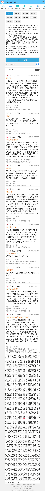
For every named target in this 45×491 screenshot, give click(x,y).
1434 (14, 473)
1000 (24, 429)
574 (37, 394)
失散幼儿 (33, 17)
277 (18, 371)
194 (11, 365)
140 (33, 360)
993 (9, 429)
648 (24, 401)
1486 (20, 478)
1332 (9, 463)
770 (11, 411)
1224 (22, 451)
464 (7, 387)
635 (31, 399)
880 (7, 420)
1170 (10, 446)
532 (16, 392)
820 (16, 415)
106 (28, 357)
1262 (23, 455)
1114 (29, 440)
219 (31, 366)
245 (18, 369)
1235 (17, 453)
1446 (13, 474)
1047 (16, 434)
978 (11, 427)
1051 (27, 434)
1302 (30, 459)
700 (33, 404)
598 (20, 397)
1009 (14, 430)
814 (37, 413)
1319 (8, 462)
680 (24, 403)
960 (7, 426)
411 (31, 382)
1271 (13, 456)
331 (31, 375)
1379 (36, 467)
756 (16, 409)
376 (24, 379)
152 (24, 361)
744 (24, 408)
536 (24, 392)
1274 (22, 456)
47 (37, 354)
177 (9, 364)
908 (33, 421)
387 (13, 380)
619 (31, 398)
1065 (31, 435)
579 (13, 395)
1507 (9, 481)
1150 (24, 444)
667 (31, 402)
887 (22, 420)
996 (16, 429)
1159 (14, 445)
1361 (20, 465)
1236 (20, 453)
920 (24, 422)
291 (13, 373)
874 (29, 418)
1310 (17, 460)
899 (13, 421)
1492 (37, 478)
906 (29, 421)
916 (16, 422)
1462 (23, 476)
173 (35, 362)
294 (20, 373)
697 (27, 404)
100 (15, 357)
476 (33, 387)
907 (31, 421)
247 (22, 369)
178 (11, 364)
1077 (30, 436)
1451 (27, 474)
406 (20, 382)
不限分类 (9, 13)
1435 (17, 473)
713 (27, 406)
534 (20, 392)
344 (24, 376)
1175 (24, 446)
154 (29, 361)
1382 (9, 468)
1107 (9, 440)
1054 (36, 434)
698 (29, 404)
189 (35, 364)
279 (22, 371)
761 (27, 409)
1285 (17, 458)
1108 (12, 440)
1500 (24, 479)
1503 (33, 479)
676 (16, 403)
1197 (16, 449)
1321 (13, 462)
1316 (34, 460)
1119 (8, 441)
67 (33, 355)
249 (27, 369)
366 (37, 378)
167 (22, 362)
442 (29, 384)
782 (37, 411)
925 (35, 422)
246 (20, 369)
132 (16, 360)
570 (29, 394)
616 (24, 398)
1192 (37, 448)
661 (18, 402)
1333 (12, 463)
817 (9, 415)
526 (37, 390)
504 (24, 389)
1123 (19, 441)
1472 (16, 477)
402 (11, 382)
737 (9, 408)
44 (33, 354)
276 (16, 371)
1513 (26, 481)
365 (35, 378)
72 (6, 356)
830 (37, 415)
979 (13, 427)
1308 (12, 460)
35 (19, 354)
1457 (9, 476)
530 (11, 392)
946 (11, 425)
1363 (26, 465)
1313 (26, 460)
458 (29, 385)
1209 (14, 450)
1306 (6, 460)
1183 (12, 448)
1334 (14, 463)
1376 (27, 467)
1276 (27, 456)
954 (29, 425)
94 (5, 357)
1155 (38, 444)
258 (11, 370)
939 (31, 423)
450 (11, 385)
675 (13, 403)
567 (22, 394)
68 (35, 355)
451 (13, 385)
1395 (10, 469)
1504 (36, 479)
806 (20, 413)
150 (20, 361)
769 (9, 411)
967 (22, 426)
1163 (26, 445)
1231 (6, 453)
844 (33, 416)
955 (31, 425)
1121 (13, 441)
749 (35, 408)
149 (18, 361)
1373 (19, 467)
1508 (12, 481)
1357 (9, 465)
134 (20, 360)
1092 (37, 437)
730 (29, 407)
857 (27, 417)
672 (7, 403)
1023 (19, 431)
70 (38, 355)
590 (37, 395)
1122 (16, 441)
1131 (6, 442)
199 (22, 365)
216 (24, 366)
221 (35, 366)
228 (16, 368)
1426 (27, 472)
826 (29, 415)
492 (33, 388)
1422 (16, 472)
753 (9, 409)
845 (35, 416)
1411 (20, 470)
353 (9, 378)
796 (33, 412)
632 (24, 399)
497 (9, 389)
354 (11, 378)
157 (35, 361)
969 (27, 426)
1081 (6, 437)
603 (31, 397)
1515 (31, 481)
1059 (14, 435)
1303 (33, 459)
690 (11, 404)
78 (16, 356)
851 (13, 417)
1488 (26, 478)
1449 (22, 474)
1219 (8, 451)
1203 (33, 449)
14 (21, 352)
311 (22, 374)
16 (24, 352)
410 (29, 382)
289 (9, 373)
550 (20, 393)
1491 (34, 478)
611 (13, 398)
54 (13, 355)
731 (31, 407)
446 (37, 384)
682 (29, 403)
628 (16, 399)
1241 (34, 453)
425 (27, 383)
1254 (36, 454)
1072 (16, 436)
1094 (8, 439)
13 (19, 352)
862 (37, 417)
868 (16, 418)
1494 (8, 479)
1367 (37, 465)
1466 (34, 476)
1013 (26, 430)
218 (29, 366)
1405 (38, 469)
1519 (8, 482)
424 (24, 383)
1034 (14, 432)
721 (9, 407)
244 (16, 369)
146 (11, 361)
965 (18, 426)
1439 (29, 473)
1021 (13, 431)
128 (7, 360)
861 (35, 417)
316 (33, 374)
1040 (31, 432)
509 (35, 389)
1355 (38, 464)
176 (7, 364)
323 (13, 375)
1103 (33, 439)
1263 (26, 455)
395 (31, 380)
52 (10, 355)
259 (13, 370)
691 (13, 404)
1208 (12, 450)
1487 (23, 478)
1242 (37, 453)
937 (27, 423)
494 (37, 388)
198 (20, 365)
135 (22, 360)
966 (20, 426)
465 (9, 387)
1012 (23, 430)
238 (37, 368)
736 (7, 408)
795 (31, 412)
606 (37, 397)
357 (18, 378)
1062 (23, 435)
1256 (6, 455)
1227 (30, 451)
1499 (22, 479)
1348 (19, 464)
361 (27, 378)
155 (31, 361)
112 (7, 359)
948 (16, 425)
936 (24, 423)
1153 (33, 444)
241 (9, 369)
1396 (13, 469)
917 (18, 422)
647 (22, 401)
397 (35, 380)
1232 (9, 453)
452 (16, 385)
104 (24, 357)
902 (20, 421)
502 (20, 389)
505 (27, 389)
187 (31, 364)
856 (24, 417)
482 (11, 388)
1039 (29, 432)
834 (11, 416)
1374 (22, 467)
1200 (24, 449)
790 (20, 412)
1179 (36, 446)
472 (24, 387)
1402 (30, 469)
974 (37, 426)
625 (9, 399)
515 (13, 390)
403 (13, 382)
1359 (14, 465)
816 (7, 415)
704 (7, 406)
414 (37, 382)
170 (29, 362)
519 (22, 390)
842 (29, 416)
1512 (23, 481)
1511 (20, 481)
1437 (23, 473)
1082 (9, 437)
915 (13, 422)
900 (16, 421)
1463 (26, 476)
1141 (34, 442)
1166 (34, 445)
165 (18, 362)
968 (24, 426)
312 (24, 374)
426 (29, 383)
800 (7, 413)
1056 (6, 435)
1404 (36, 469)
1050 (24, 434)
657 (9, 402)
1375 (24, 467)
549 (18, 393)
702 (37, 404)
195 (13, 365)
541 (35, 392)
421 (18, 383)
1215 (31, 450)
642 (11, 401)
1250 (24, 454)
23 (35, 352)
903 (22, 421)
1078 (33, 436)
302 (37, 373)
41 (28, 354)
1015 (31, 430)
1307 (9, 460)
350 (37, 376)
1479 (36, 477)
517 (18, 390)
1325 (24, 462)
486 (20, 388)
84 (25, 356)
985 (27, 427)
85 (26, 356)
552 (24, 393)
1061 (20, 435)
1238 (26, 453)
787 (13, 412)
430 (37, 383)
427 (31, 383)
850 (11, 417)
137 (27, 360)
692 (16, 404)
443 (31, 384)
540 (33, 392)
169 (27, 362)
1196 (13, 449)
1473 (19, 477)
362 (29, 378)
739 (13, 408)
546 (11, 393)
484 (16, 388)
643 (13, 401)
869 (18, 418)
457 (27, 385)
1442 (37, 473)
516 (16, 390)
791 (22, 412)
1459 (14, 476)
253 (35, 369)
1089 (29, 437)
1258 (12, 455)
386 (11, 380)
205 (35, 365)
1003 (33, 429)
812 (33, 413)
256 (7, 370)
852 (16, 417)
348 (33, 376)
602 (29, 397)
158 (37, 361)
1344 (8, 464)
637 (35, 399)
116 (16, 359)
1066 (34, 435)
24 (36, 352)
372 (16, 379)
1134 (14, 442)
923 (31, 422)
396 (33, 380)
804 (16, 413)
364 (33, 378)
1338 (26, 463)
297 (27, 373)
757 (18, 409)
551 (22, 393)
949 (18, 425)
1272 (16, 456)
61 (24, 355)
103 (22, 357)
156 (33, 361)
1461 (20, 476)
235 (31, 368)
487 (22, 388)
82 (22, 356)
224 (7, 368)
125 (35, 359)
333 (35, 375)
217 (27, 366)
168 (24, 362)
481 (9, 388)
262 (20, 370)
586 (29, 395)
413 (35, 382)
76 (12, 356)
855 (22, 417)
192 (7, 365)
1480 (38, 477)
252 (33, 369)
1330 (38, 462)
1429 (36, 472)
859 (31, 417)
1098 (19, 439)
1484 (14, 478)
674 (11, 403)
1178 (33, 446)
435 (13, 384)
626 (11, 399)
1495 (10, 479)
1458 (12, 476)
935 (22, 423)
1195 (10, 449)
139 (31, 360)
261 (18, 370)
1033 (12, 432)
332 (33, 375)
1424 (22, 472)
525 (35, 390)
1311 (20, 460)
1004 (36, 429)
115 (13, 359)
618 (29, 398)
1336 (20, 463)
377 (27, 379)
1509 (14, 481)
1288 (26, 458)
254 (37, 369)
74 (9, 356)
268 (33, 370)
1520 (10, 482)
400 (7, 382)
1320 (10, 462)
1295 (10, 459)
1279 (36, 456)
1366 (34, 465)
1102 (30, 439)
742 (20, 408)
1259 (14, 455)
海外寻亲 (9, 22)
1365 (31, 465)
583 (22, 395)
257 (9, 370)
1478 (33, 477)
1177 (30, 446)
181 (18, 364)
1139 (29, 442)
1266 (34, 455)
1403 (33, 469)
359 (22, 378)
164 (16, 362)
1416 (34, 470)
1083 (12, 437)
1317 (37, 460)
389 (18, 380)
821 (18, 415)
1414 (29, 470)
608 (7, 398)
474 (29, 387)
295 (22, 373)
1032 (9, 432)
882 (11, 420)
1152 (30, 444)
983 (22, 427)
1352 (30, 464)
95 (7, 357)
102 (20, 357)
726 (20, 407)
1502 (30, 479)
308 (16, 374)
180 (16, 364)
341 (18, 376)
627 (13, 399)
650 (29, 401)
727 (22, 407)
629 (18, 399)
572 (33, 394)
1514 (29, 481)
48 (39, 354)
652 (33, 401)
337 (9, 376)
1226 (27, 451)
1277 (30, 456)
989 (35, 427)
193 (9, 365)
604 (33, 397)
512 (7, 390)
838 (20, 416)
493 (35, 388)
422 (20, 383)
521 (27, 390)
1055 (38, 434)
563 (13, 394)
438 (20, 384)
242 (11, 369)
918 (20, 422)
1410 (17, 470)
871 (22, 418)
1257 (9, 455)
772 (16, 411)
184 (24, 364)
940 (33, 423)
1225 (24, 451)
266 (29, 370)
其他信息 (17, 22)
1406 (6, 470)
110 (37, 357)
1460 (17, 476)
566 (20, 394)
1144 (8, 444)
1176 (27, 446)
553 (27, 393)
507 (31, 389)
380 (33, 379)
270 (37, 370)
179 (13, 364)
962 (11, 426)
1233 (12, 453)
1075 (24, 436)
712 (24, 406)
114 (11, 359)
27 (6, 354)
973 (35, 426)
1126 (27, 441)
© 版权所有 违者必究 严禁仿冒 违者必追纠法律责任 (22, 490)
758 (20, 409)
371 (13, 379)
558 (37, 393)
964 (16, 426)
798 (37, 412)
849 (9, 417)
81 (20, 356)
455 (22, 385)
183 (22, 364)
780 (33, 411)
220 (33, 366)
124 (33, 359)
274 (11, 371)
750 (37, 408)
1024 (22, 431)
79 (17, 356)
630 (20, 399)
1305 (38, 459)
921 (27, 422)
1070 (10, 436)
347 (31, 376)
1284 (14, 458)
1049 (22, 434)
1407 (9, 470)
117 (18, 359)
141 (35, 360)
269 (35, 370)
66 (32, 355)
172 (33, 362)
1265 (31, 455)
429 (35, 383)
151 (22, 361)
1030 (38, 431)
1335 (17, 463)
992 (7, 429)
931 (13, 423)
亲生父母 (25, 17)
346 (29, 376)
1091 (34, 437)
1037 (23, 432)
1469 (8, 477)
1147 (16, 444)
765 (35, 409)
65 (30, 355)
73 (8, 356)
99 (13, 357)
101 (17, 357)
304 (7, 374)
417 (9, 383)
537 (27, 392)
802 (11, 413)
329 (27, 375)
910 (37, 421)
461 (35, 385)
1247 (16, 454)
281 (27, 371)
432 (7, 384)
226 (11, 368)
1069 (8, 436)
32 (14, 354)
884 (16, 420)
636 (33, 399)
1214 (29, 450)
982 (20, 427)
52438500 (31, 486)
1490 (31, 478)
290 (11, 373)
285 (35, 371)
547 (13, 393)
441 (27, 384)
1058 (12, 435)
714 (29, 406)
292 (16, 373)
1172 (16, 446)
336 (7, 376)
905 (27, 421)
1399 (22, 469)
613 (18, 398)
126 (37, 359)
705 (9, 406)
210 (11, 366)
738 (11, 408)
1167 (37, 445)
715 (31, 406)
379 (31, 379)
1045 (10, 434)
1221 (13, 451)
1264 (29, 455)
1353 (33, 464)
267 (31, 370)
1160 (17, 445)
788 (16, 412)
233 (27, 368)
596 (16, 397)
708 (16, 406)
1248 (19, 454)
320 (7, 375)
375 (22, 379)
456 (24, 385)
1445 (10, 474)
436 (16, 384)
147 (13, 361)
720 (7, 407)
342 (20, 376)
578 (11, 395)
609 (9, 398)
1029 (36, 431)
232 (24, 368)
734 (37, 407)
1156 (6, 445)
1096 (13, 439)
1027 (30, 431)
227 (13, 368)
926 (37, 422)
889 (27, 420)
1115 (31, 440)
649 (27, 401)
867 (13, 418)
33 (16, 354)
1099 (22, 439)
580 (16, 395)
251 (31, 369)
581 (18, 395)
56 (16, 355)
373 (18, 379)
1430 (38, 472)
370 (11, 379)
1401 (27, 469)
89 (33, 356)
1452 (30, 474)
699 (31, 404)
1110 (17, 440)
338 (11, 376)
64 (29, 355)
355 (13, 378)
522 (29, 390)
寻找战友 (9, 17)
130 (11, 360)
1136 (20, 442)
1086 (20, 437)
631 (22, 399)
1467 (37, 476)
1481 (6, 478)
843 (31, 416)
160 (7, 362)
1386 (20, 468)
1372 (16, 467)
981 (18, 427)
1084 (14, 437)
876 (33, 418)
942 (37, 423)
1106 (6, 440)
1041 (34, 432)
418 (11, 383)
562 (11, 394)
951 (22, 425)
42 (30, 354)
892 (33, 420)
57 (18, 355)
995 (13, 429)
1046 (13, 434)
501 (18, 389)
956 (33, 425)
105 (26, 357)
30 (11, 354)
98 (11, 357)
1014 (29, 430)
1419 (8, 472)
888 (24, 420)
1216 (34, 450)
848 (7, 417)
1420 (10, 472)
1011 (20, 430)
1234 (14, 453)
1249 (22, 454)
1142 (37, 442)
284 (33, 371)
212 (16, 366)
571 (31, 394)
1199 (22, 449)
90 (34, 356)
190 (37, 364)
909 (35, 421)
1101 (27, 439)
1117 (37, 440)
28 (8, 354)
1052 (30, 434)
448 (7, 385)
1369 (8, 467)
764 (33, 409)
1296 (13, 459)
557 (35, 393)
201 (27, 365)
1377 (30, 467)
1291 (34, 458)
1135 (17, 442)
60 (22, 355)
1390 (31, 468)
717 (35, 406)
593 (9, 397)
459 (31, 385)
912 (7, 422)
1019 (8, 431)
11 (16, 352)
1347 (16, 464)
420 (16, 383)
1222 (16, 451)
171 (31, 362)
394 (29, 380)
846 (37, 416)
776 (24, 411)
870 (20, 418)
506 (29, 389)
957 (35, 425)
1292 (37, 458)
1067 (37, 435)
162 (11, 362)
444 (33, 384)
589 (35, 395)
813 (35, 413)
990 (37, 427)
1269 (8, 456)
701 (35, 404)
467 (13, 387)
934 (20, 423)
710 (20, 406)
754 (11, 409)
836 (16, 416)
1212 (23, 450)
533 (18, 392)
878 (37, 418)
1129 (36, 441)
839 (22, 416)
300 (33, 373)
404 (16, 382)
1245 (10, 454)
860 (33, 417)
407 (22, 382)
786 (11, 412)
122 (29, 359)
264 (24, 370)
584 (24, 395)
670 (37, 402)
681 (27, 403)
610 (11, 398)
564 (16, 394)
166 (20, 362)
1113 (26, 440)
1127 (30, 441)
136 (24, 360)
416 (7, 383)
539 (31, 392)
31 (12, 354)
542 (37, 392)
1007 (9, 430)
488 (24, 388)
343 (22, 376)
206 (37, 365)
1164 (29, 445)
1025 (24, 431)
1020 (10, 431)
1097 (16, 439)
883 (13, 420)
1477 (30, 477)
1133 (12, 442)
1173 (19, 446)
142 (37, 360)
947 (13, 425)
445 (35, 384)
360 (24, 378)
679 (22, 403)
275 (13, 371)
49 (5, 355)
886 (20, 420)
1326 (27, 462)
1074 (22, 436)
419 (13, 383)
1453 (33, 474)
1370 (10, 467)
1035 (17, 432)
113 (9, 359)
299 (31, 373)
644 (16, 401)
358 (20, 378)
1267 (37, 455)
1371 (13, 467)
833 (9, 416)
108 (33, 357)
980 (16, 427)
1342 (37, 463)
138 (29, 360)
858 (29, 417)
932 (16, 423)
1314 (29, 460)
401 (9, 382)
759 (22, 409)
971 (31, 426)
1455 (38, 474)
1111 (20, 440)
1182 (9, 448)
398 (37, 380)
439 (22, 384)
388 (16, 380)
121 (27, 359)
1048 (19, 434)
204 (33, 365)
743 (22, 408)
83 (23, 356)
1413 (26, 470)
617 (27, 398)
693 (18, 404)
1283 (12, 458)
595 (13, 397)
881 (9, 420)
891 (31, 420)
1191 (34, 448)
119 (22, 359)
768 (7, 411)
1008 (12, 430)
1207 (9, 450)
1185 (17, 448)
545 (9, 393)
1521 (13, 482)
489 (27, 388)
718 (37, 406)
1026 (27, 431)
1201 (27, 449)
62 (26, 355)
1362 (23, 465)
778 (29, 411)
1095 (10, 439)
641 (9, 401)
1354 (36, 464)
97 (10, 357)
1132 (9, 442)
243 (13, 369)
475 (31, 387)
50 (7, 355)
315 (31, 374)
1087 (23, 437)
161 (9, 362)
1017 (37, 430)
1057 (9, 435)
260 (16, 370)
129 (9, 360)
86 (28, 356)
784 (7, 412)
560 (7, 394)
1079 (36, 436)
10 (14, 352)
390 (20, 380)
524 (33, 390)
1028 (33, 431)
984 (24, 427)
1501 (27, 479)
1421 (13, 472)
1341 (34, 463)
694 (20, 404)
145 (9, 361)
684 (33, 403)
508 (33, 389)
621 (35, 398)
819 (13, 415)
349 (35, 376)
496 (7, 389)
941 (35, 423)
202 (29, 365)
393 (27, 380)
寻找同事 (17, 17)
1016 (34, 430)
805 (18, 413)
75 (11, 356)
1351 (27, 464)
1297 (16, 459)
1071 (13, 436)
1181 (6, 448)
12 (17, 352)
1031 (6, 432)
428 (33, 383)
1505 (38, 479)
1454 (36, 474)
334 (37, 375)
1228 (33, 451)
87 (30, 356)
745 (27, 408)
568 (24, 394)
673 (9, 403)
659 (13, 402)
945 (9, 425)
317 (35, 374)
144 (7, 361)
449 (9, 385)
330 (29, 375)
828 (33, 415)
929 (9, 423)
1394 (8, 469)
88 (31, 356)
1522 (16, 482)
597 (18, 397)
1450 (24, 474)
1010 (17, 430)
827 (31, 415)
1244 (8, 454)
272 (7, 371)
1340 (31, 463)
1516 (34, 481)
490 (29, 388)
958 (37, 425)
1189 (29, 448)
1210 (17, 450)
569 (27, 394)
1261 (20, 455)
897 (9, 421)
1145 (10, 444)
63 (27, 355)
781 (35, 411)
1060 (17, 435)
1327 (30, 462)
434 (11, 384)
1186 (20, 448)
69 (36, 355)
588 (33, 395)
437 (18, 384)
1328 (33, 462)
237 (35, 368)
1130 (38, 441)
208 (7, 366)
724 (16, 407)
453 (18, 385)
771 (13, 411)
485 (18, 388)
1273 (19, 456)
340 (16, 376)
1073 (19, 436)
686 (37, 403)
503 (22, 389)
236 (33, 368)
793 (27, 412)
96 (8, 357)
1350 (24, 464)
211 (13, 366)
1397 (16, 469)
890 (29, 420)
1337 (23, 463)
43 (31, 354)
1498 (19, 479)
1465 (31, 476)
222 (37, 366)
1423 (19, 472)
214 (20, 366)
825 (27, 415)
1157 (9, 445)
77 (14, 356)
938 (29, 423)
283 (31, 371)
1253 (33, 454)
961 (9, 426)
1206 (6, 450)
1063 (26, 435)
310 (20, 374)
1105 (38, 439)
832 (7, 416)
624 (7, 399)
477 (35, 387)
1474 (22, 477)
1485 (17, 478)
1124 (22, 441)
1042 (37, 432)
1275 (24, 456)
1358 (12, 465)
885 (18, 420)
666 (29, 402)
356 (16, 378)
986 (29, 427)
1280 (38, 456)
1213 (26, 450)
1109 (14, 440)
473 (27, 387)
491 (31, 388)
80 (19, 356)
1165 (31, 445)
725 (18, 407)
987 (31, 427)
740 (16, 408)
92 (37, 356)
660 (16, 402)
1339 (29, 463)
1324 (22, 462)
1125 (24, 441)
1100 (24, 439)
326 (20, 375)
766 (37, 409)
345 (27, 376)
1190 (31, 448)
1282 (9, 458)
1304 (36, 459)
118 (20, 359)
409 (27, 382)
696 (24, 404)
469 (18, 387)
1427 (30, 472)
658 (11, 402)
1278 (33, 456)
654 (37, 401)
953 (27, 425)
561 (9, 394)
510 (37, 389)
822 (20, 415)
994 (11, 429)
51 (8, 355)
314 (29, 374)
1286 (20, 458)
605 (35, 397)
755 (13, 409)
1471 (13, 477)
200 (24, 365)
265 (27, 370)
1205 (38, 449)
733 (35, 407)
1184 (14, 448)
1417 (37, 470)
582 (20, 395)
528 (7, 392)
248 (24, 369)
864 (7, 418)
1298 (19, 459)
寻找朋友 (25, 13)
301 (35, 373)
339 (13, 376)
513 (9, 390)
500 (16, 389)
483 (13, 388)
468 (16, 387)
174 (37, 362)
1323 (19, 462)
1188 (26, 448)
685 (35, 403)
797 (35, 412)
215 (22, 366)
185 (27, 364)
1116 (34, 440)
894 (37, 420)
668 (33, 402)
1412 (23, 470)
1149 (22, 444)
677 (18, 403)
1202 (30, 449)
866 (11, 418)
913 (9, 422)
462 (37, 385)
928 (7, 423)
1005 (38, 429)
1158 (12, 445)
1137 (23, 442)
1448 (19, 474)
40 (26, 354)
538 (29, 392)
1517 (37, 481)
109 (35, 357)
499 (13, 389)
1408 (12, 470)
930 (11, 423)
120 (24, 359)
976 (7, 427)
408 (24, 382)
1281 (6, 458)
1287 (23, 458)
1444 (8, 474)
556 (33, 393)
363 (31, 378)
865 (9, 418)
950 (20, 425)
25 (38, 352)
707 (13, 406)
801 (9, 413)
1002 (30, 429)
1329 (36, 462)
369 (9, 379)
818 (11, 415)
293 (18, 373)
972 (33, 426)
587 (31, 395)
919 (22, 422)
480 (7, 388)
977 (9, 427)
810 (29, 413)
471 (22, 387)
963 (13, 426)
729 (27, 407)
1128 (33, 441)
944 (7, 425)
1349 (22, 464)
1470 (10, 477)
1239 (29, 453)
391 (22, 380)
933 (18, 423)
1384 (14, 468)
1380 (38, 467)
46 (36, 354)
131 (13, 360)
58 (19, 355)
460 (33, 385)
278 (20, 371)
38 (23, 354)
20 (30, 352)
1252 (30, 454)
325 (18, 375)
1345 (10, 464)
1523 (19, 482)
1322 (16, 462)
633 (27, 399)
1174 (22, 446)
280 (24, 371)
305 (9, 374)
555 (31, 393)
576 (7, 395)
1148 (19, 444)
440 (24, 384)
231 (22, 368)
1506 (6, 481)
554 (29, 393)
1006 (6, 430)
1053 (33, 434)
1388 (26, 468)
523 (31, 390)
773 (18, 411)
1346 (13, 464)
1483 (12, 478)
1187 (23, 448)
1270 (10, 456)
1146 (13, 444)
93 (39, 356)
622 (37, 398)
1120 (10, 441)
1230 (38, 451)
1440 (31, 473)
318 (37, 374)
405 (18, 382)
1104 (36, 439)
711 (22, 406)
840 (24, 416)
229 (18, 368)
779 (31, 411)
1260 (17, 455)
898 (11, 421)
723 (13, 407)
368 (7, 379)
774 (20, 411)
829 (35, 415)
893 (35, 420)
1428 (33, 472)
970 (29, 426)
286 (37, 371)
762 (29, 409)
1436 (20, 473)
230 (20, 368)
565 (18, 394)
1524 (22, 482)
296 (24, 373)
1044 (8, 434)
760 (24, 409)
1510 (17, 481)
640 (7, 401)
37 (22, 354)
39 (25, 354)
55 (15, 355)
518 (20, 390)
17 (25, 352)
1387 (23, 468)
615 (22, 398)
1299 (22, 459)
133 (18, 360)
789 (18, 412)
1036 (20, 432)
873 (27, 418)
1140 (31, 442)
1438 (26, 473)
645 (18, 401)
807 (22, 413)
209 (9, 366)
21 (31, 352)
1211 (20, 450)
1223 (19, 451)
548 (16, 393)
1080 (38, 436)
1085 (17, 437)
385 (9, 380)
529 (9, 392)
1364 (29, 465)
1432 (9, 473)
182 (20, 364)
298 (29, 373)
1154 (36, 444)
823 (22, 415)
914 (11, 422)
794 (29, 412)
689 (9, 404)
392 (24, 380)
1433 (12, 473)
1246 (13, 454)
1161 (20, 445)
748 (33, 408)
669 (35, 402)
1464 (29, 476)
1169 (8, 446)
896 (7, 421)
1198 (19, 449)
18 (27, 352)
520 (24, 390)
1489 (29, 478)
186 (29, 364)
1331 (6, 463)
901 (18, 421)
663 (22, 402)
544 (7, 393)
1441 (34, 473)
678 (20, 403)
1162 (23, 445)
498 (11, 389)
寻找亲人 (17, 13)
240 (7, 369)
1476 (27, 477)
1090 (31, 437)
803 (13, 413)
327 (22, 375)
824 (24, 415)
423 (22, 383)
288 (7, 373)
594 (11, 397)
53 (11, 355)
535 (22, 392)
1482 (9, 478)
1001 (27, 429)
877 (35, 418)
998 (20, 429)
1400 (24, 469)
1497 (16, 479)
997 (18, 429)
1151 (27, 444)
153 (27, 361)
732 (33, 407)
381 (35, 379)
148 (16, 361)
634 (29, 399)
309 (18, 374)
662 (20, 402)
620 (33, 398)
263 (22, 370)
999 (22, 429)
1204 (36, 449)
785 (9, 412)
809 (27, 413)
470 (20, 387)
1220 (10, 451)
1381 (6, 468)
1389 (29, 468)
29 (9, 354)
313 (27, 374)
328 (24, 375)
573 (35, 394)
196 (16, 365)
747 (31, 408)
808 (24, 413)
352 (7, 378)
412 (33, 382)
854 (20, 417)
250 (29, 369)
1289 (29, 458)
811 (31, 413)
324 (16, 375)
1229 (36, 451)
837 (18, 416)
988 (33, 427)
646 (20, 401)
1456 (6, 476)
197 (18, 365)
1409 (14, 470)
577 (9, 395)
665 (27, 402)
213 (18, 366)
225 (9, 368)
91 (36, 356)
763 (31, 409)
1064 (29, 435)
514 (11, 390)
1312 (23, 460)
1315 (31, 460)
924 (33, 422)
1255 (38, 454)
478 (37, 387)
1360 (17, 465)
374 (20, 379)
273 (9, 371)
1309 (14, 460)
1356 (6, 465)
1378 (33, 467)
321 (9, 375)
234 (29, 368)
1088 (26, 437)
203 (31, 365)
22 (33, 352)
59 (21, 355)
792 (24, 412)
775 (22, 411)
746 (29, 408)
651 (31, 401)
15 (22, 352)
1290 (31, 458)
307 (13, 374)
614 (20, 398)
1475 (24, 477)
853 (18, 417)
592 (7, 397)
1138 (26, 442)
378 (29, 379)
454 (20, 385)
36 (20, 354)
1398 (19, 469)
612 (16, 398)
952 (24, 425)
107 (31, 357)
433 (9, 384)
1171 (13, 446)
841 (27, 416)
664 (24, 402)
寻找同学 (33, 13)
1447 (16, 474)
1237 (23, 453)
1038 (26, 432)
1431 (6, 473)
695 (22, 404)
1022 (16, 431)
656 (7, 402)
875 (31, 418)
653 (35, 401)
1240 (31, 453)
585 (27, 395)
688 (7, 404)
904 (24, 421)
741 (18, 408)
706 (11, 406)
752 (7, 409)
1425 (24, 472)
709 (18, 406)
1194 (8, 449)
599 (22, 397)
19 (28, 352)
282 (29, 371)
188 (33, 364)
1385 (17, 468)
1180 (38, 446)
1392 (37, 468)
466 (11, 387)
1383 (12, 468)
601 (27, 397)
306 (11, 374)
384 (7, 380)
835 (13, 416)
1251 (27, 454)
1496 (13, 479)
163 (13, 362)
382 (37, 379)
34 (17, 354)
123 (31, 359)
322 (11, 375)
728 (24, 407)
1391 (34, 468)
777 (27, 411)
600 (24, 397)
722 (11, 407)
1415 (31, 470)
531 (13, 392)
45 (34, 354)
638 (37, 399)
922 (29, 422)
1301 (27, 459)
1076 (27, 436)
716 (33, 406)
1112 (23, 440)
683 (31, 403)
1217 (37, 450)
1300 (24, 459)
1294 (8, 459)
